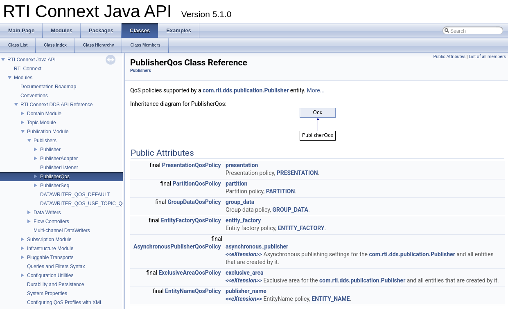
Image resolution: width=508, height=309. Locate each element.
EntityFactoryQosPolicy (191, 220)
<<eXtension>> (244, 254)
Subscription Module (49, 239)
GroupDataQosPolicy (194, 202)
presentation (242, 165)
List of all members (487, 56)
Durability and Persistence (55, 284)
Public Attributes (449, 56)
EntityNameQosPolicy (193, 291)
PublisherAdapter (59, 158)
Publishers (45, 140)
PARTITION (280, 191)
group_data (240, 202)
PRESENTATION (297, 173)
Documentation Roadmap (48, 87)
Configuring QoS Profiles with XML (65, 302)
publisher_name (246, 291)
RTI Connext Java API (31, 60)
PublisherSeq (54, 185)
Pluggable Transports (50, 257)
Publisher (50, 149)
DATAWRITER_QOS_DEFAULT (75, 194)
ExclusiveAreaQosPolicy (189, 272)
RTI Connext (27, 69)
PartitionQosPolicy (197, 183)
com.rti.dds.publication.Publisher (246, 90)
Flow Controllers (51, 221)
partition (236, 183)
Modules (23, 78)
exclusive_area (245, 272)
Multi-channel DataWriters (62, 230)
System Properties (47, 293)
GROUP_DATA (290, 209)
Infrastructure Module (50, 248)
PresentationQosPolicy (191, 165)
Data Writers (47, 212)
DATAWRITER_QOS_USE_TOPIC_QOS (84, 203)
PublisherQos (55, 176)
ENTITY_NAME (331, 299)
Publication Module (47, 131)
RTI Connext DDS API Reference (56, 104)
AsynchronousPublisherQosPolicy (177, 246)
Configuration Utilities (50, 275)
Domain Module (44, 113)
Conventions (34, 96)
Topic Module (41, 122)
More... (316, 90)
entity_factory (243, 220)
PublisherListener (59, 167)
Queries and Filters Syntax (56, 266)
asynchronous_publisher (257, 246)
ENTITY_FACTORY (301, 228)
